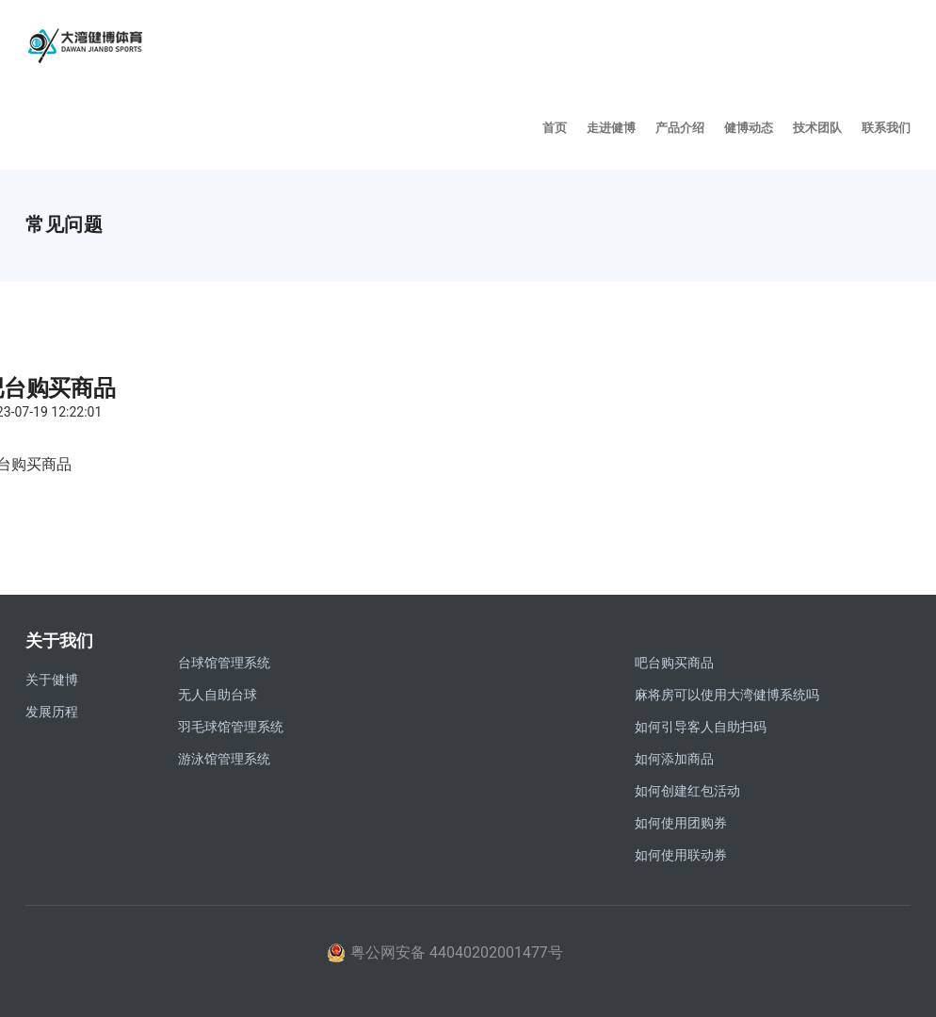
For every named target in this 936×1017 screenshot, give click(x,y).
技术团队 (817, 127)
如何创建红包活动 (687, 790)
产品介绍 (679, 127)
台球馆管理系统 (224, 662)
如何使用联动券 (681, 854)
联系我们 (886, 127)
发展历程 (51, 711)
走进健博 (611, 127)
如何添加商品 (674, 758)
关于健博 (51, 679)
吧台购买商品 (674, 662)
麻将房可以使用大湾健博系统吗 (727, 694)
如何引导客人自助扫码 (701, 726)
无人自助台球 (217, 694)
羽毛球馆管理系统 (230, 726)
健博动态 (748, 127)
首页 (554, 127)
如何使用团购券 (681, 822)
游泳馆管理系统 (224, 758)
